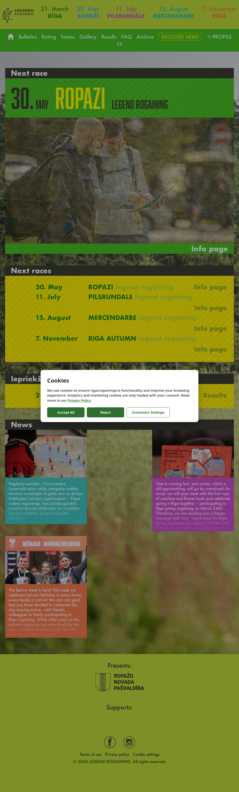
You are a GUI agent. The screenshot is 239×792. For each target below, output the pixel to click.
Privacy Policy (79, 400)
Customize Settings (148, 412)
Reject (105, 412)
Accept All (65, 412)
